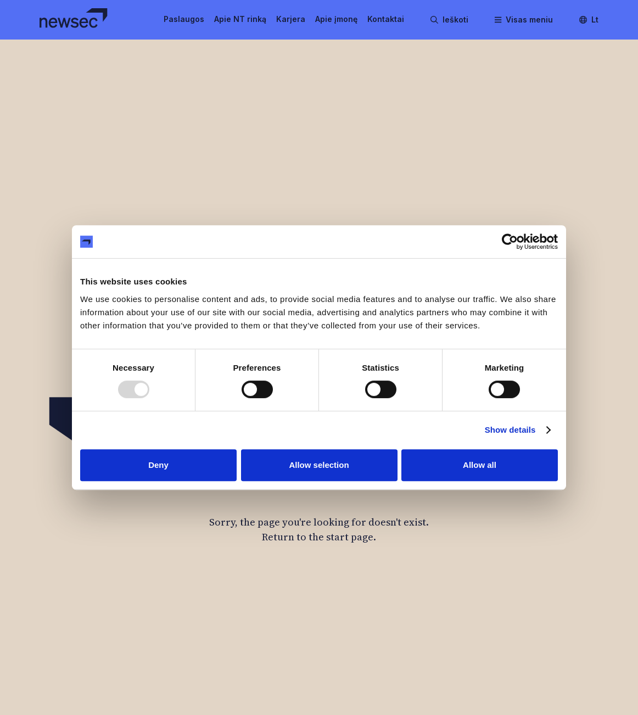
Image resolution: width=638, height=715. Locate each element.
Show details (510, 429)
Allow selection (319, 465)
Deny (158, 465)
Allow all (479, 465)
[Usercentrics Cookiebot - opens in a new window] (510, 241)
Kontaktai (385, 19)
